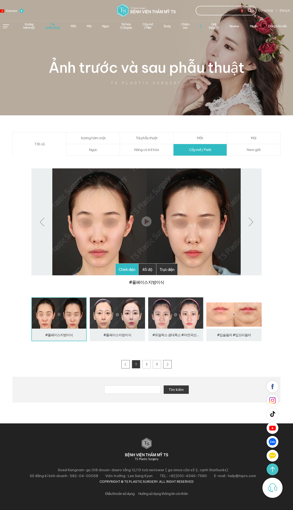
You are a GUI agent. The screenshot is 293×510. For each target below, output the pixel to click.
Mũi (89, 26)
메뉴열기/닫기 (6, 26)
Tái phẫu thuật (52, 26)
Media (254, 26)
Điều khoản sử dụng (120, 493)
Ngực (105, 26)
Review (234, 26)
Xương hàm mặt (29, 26)
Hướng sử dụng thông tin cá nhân (163, 493)
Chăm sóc (185, 26)
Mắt (73, 26)
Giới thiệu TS (213, 26)
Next (251, 221)
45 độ (147, 269)
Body (167, 26)
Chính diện (127, 269)
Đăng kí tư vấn (277, 26)
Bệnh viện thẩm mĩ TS (146, 10)
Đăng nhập (265, 10)
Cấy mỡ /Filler (148, 26)
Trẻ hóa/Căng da (126, 26)
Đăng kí (285, 10)
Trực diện (166, 269)
